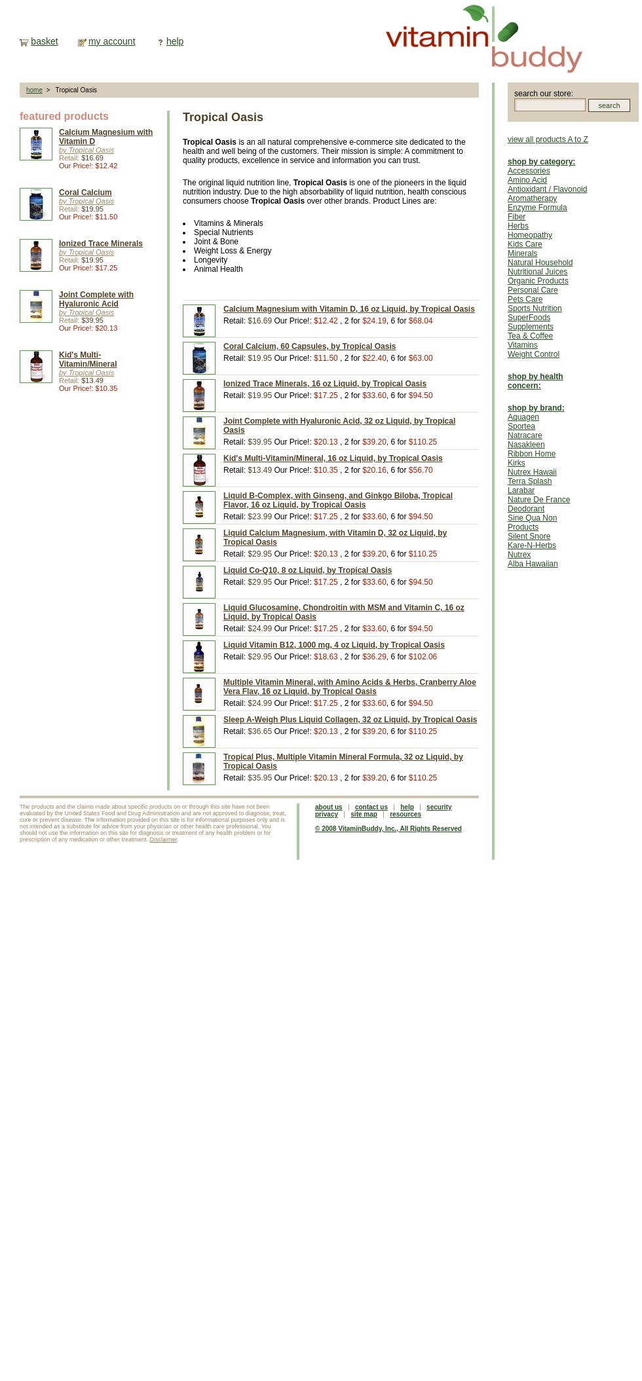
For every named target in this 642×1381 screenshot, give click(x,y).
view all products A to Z (548, 139)
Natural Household (540, 262)
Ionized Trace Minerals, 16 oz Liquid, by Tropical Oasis (324, 383)
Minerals (522, 253)
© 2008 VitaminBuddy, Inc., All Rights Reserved (388, 828)
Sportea (521, 426)
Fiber (516, 216)
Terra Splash (530, 481)
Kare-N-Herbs (532, 545)
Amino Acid (527, 180)
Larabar (521, 490)
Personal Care (533, 290)
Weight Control (533, 354)
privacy (326, 814)
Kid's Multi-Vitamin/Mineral (88, 359)
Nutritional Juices (537, 271)
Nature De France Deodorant (539, 504)
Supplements (531, 326)
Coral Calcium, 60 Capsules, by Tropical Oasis (309, 346)
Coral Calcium (85, 192)
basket (44, 41)
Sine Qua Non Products (532, 522)
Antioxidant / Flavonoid (547, 189)
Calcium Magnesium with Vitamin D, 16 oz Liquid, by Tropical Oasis (349, 309)
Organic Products (538, 280)
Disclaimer (164, 839)
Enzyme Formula (537, 207)
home (34, 90)
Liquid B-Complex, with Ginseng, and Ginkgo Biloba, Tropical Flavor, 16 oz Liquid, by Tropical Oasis (338, 500)
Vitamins (523, 345)
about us (329, 807)
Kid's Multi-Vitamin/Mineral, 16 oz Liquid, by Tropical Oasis (333, 458)
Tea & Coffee (530, 336)
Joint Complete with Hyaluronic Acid (96, 299)
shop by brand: (536, 408)
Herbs (518, 225)
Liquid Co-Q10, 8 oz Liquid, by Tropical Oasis (307, 570)
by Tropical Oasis (86, 150)
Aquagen (523, 417)
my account (112, 41)
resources (405, 814)
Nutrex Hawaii (532, 472)
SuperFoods (529, 317)
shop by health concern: (535, 381)
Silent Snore (529, 536)
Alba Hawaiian (533, 563)
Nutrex (519, 554)
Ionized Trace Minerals (101, 243)
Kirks (516, 463)
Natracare (525, 435)
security (438, 807)
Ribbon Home (532, 453)
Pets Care (525, 299)
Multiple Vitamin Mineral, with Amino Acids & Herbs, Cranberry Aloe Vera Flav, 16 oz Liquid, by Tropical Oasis (349, 687)
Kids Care (525, 244)
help (174, 41)
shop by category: (541, 161)
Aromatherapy (532, 198)
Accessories (529, 170)
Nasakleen (526, 444)
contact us (371, 807)
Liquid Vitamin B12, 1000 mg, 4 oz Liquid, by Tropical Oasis (334, 645)
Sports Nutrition (535, 308)
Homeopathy (530, 235)
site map (363, 814)
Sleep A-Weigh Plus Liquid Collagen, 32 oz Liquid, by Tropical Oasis (350, 719)
